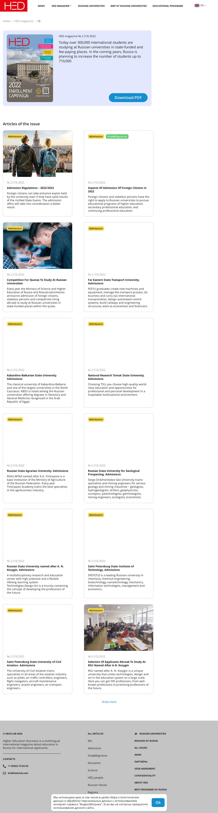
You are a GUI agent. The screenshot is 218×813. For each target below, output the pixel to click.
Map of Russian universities (129, 6)
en (199, 5)
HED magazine (60, 6)
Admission (94, 748)
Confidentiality (144, 775)
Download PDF (128, 97)
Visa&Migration (97, 755)
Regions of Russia (146, 740)
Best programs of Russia (150, 789)
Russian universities (91, 6)
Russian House (97, 785)
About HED (141, 782)
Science (93, 770)
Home (6, 21)
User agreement (144, 768)
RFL (90, 741)
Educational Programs (168, 6)
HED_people (95, 777)
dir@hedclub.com (18, 773)
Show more (109, 702)
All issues (140, 747)
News (41, 6)
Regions (93, 792)
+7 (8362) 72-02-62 (18, 766)
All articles (95, 733)
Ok (158, 802)
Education (94, 763)
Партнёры (140, 761)
